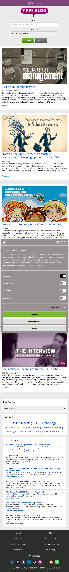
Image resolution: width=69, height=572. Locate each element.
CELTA (59, 431)
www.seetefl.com (12, 464)
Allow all (34, 314)
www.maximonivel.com (14, 477)
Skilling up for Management (19, 86)
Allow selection (34, 321)
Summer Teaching (31, 427)
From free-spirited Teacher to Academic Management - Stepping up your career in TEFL (31, 155)
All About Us (18, 539)
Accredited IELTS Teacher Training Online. (24, 502)
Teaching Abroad (14, 431)
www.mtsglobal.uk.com (14, 511)
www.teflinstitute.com (14, 523)
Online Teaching (22, 423)
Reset (40, 40)
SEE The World (12, 455)
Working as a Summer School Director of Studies (32, 224)
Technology (49, 423)
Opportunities (47, 431)
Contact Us (18, 550)
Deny (34, 328)
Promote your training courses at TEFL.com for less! (28, 445)
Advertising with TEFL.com (18, 544)
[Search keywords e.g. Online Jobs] (34, 24)
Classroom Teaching (52, 427)
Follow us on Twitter (51, 539)
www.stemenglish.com (14, 487)
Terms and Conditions (51, 544)
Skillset (37, 423)
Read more (6, 105)
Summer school (13, 427)
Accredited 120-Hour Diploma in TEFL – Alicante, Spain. (29, 481)
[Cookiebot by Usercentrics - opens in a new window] (55, 242)
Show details (56, 307)
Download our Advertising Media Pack (20, 451)
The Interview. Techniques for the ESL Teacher (30, 369)
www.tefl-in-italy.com (14, 498)
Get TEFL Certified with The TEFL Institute (24, 515)
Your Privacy (50, 550)
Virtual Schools (31, 431)
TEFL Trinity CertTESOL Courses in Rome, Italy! (25, 492)
